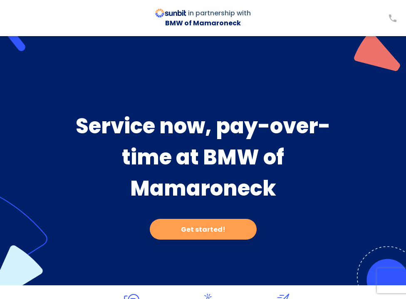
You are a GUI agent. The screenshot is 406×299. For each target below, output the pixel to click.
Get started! (203, 229)
